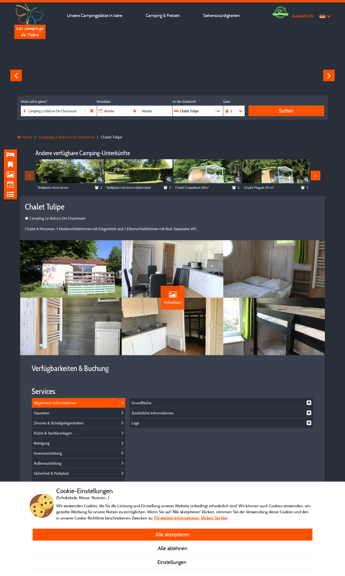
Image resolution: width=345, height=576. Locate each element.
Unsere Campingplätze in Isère (94, 15)
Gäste (226, 101)
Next (329, 75)
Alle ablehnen (172, 548)
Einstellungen (172, 562)
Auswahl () (303, 16)
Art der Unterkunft (184, 101)
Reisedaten (104, 101)
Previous (16, 75)
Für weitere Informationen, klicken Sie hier (190, 517)
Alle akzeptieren (172, 534)
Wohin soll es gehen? (34, 101)
